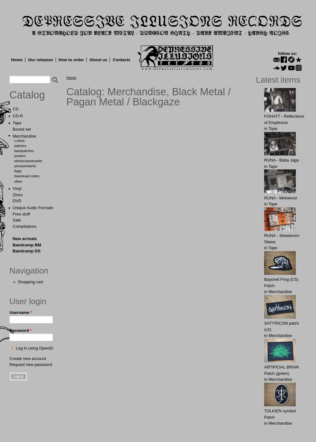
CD (16, 109)
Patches (20, 146)
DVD (17, 200)
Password (20, 330)
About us (98, 59)
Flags (17, 171)
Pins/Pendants (25, 166)
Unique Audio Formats (33, 207)
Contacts (122, 59)
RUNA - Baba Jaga (281, 160)
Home (16, 59)
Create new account (27, 358)
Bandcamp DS (26, 251)
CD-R (18, 116)
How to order (71, 59)
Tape (17, 123)
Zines (18, 194)
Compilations (24, 226)
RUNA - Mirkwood (280, 198)
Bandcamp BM (27, 245)
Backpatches (24, 151)
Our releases (40, 59)
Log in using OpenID (34, 348)
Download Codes (27, 176)
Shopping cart (30, 282)
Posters (20, 156)
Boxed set (22, 129)
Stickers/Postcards (28, 161)
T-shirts (19, 141)
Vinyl (17, 188)
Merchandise (24, 136)
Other (18, 181)
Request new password (30, 364)
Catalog (27, 95)
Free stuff (21, 214)
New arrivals (25, 238)
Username (20, 312)
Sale (17, 220)
